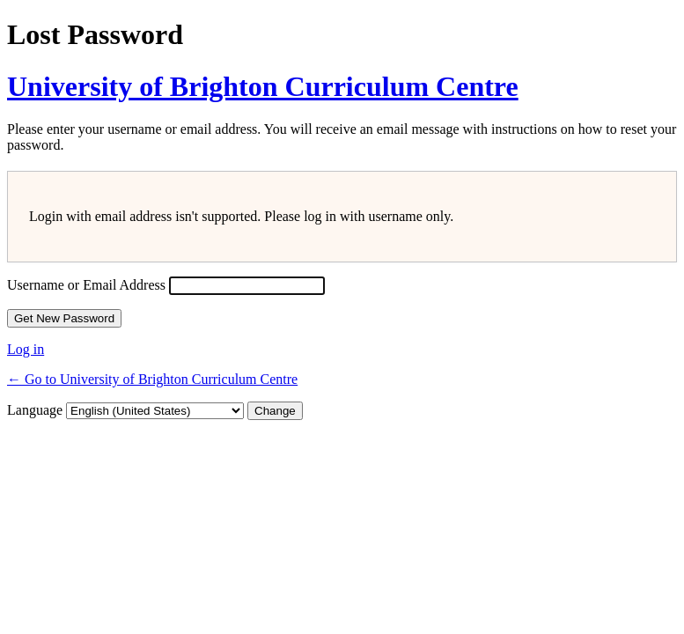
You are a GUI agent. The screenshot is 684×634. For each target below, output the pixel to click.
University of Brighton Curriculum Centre (263, 86)
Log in (25, 349)
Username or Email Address (86, 284)
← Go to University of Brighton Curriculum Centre (152, 379)
